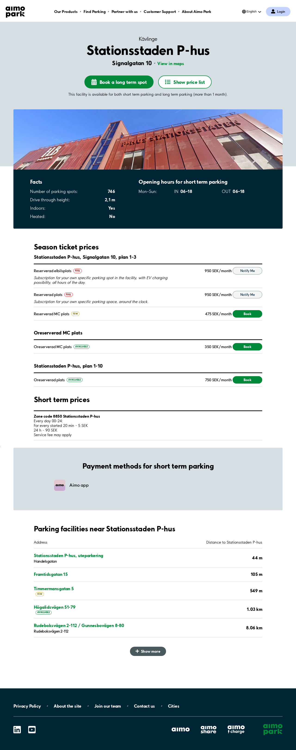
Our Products (65, 11)
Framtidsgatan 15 (51, 588)
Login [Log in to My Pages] (281, 11)
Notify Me (247, 285)
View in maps (170, 63)
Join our (107, 706)
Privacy (27, 706)
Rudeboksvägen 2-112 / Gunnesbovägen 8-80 (79, 639)
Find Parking (94, 11)
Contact (144, 706)
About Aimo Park (196, 11)
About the (67, 706)
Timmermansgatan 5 (54, 602)
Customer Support (160, 11)
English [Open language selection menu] (252, 11)
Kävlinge (148, 39)
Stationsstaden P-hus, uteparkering (68, 569)
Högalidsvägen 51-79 (55, 621)
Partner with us (124, 11)
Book (247, 327)
